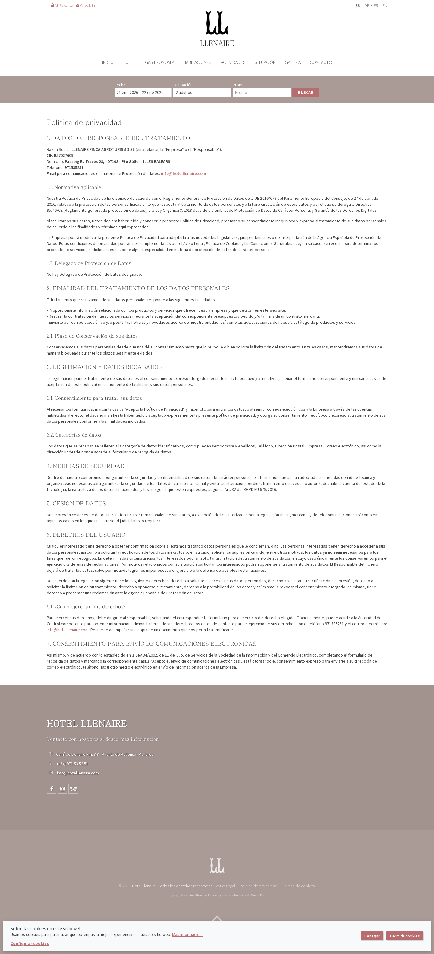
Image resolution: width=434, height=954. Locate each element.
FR (376, 5)
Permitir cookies (405, 936)
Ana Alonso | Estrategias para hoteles (217, 895)
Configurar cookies (30, 943)
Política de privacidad (258, 886)
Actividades (233, 62)
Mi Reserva (62, 5)
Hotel (129, 62)
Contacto (321, 62)
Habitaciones (197, 62)
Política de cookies (298, 886)
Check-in (85, 5)
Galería (293, 62)
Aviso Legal (225, 886)
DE (367, 5)
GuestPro (258, 895)
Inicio (108, 62)
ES (358, 5)
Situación (265, 62)
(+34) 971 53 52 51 (73, 763)
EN (384, 5)
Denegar (372, 936)
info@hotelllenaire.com (183, 173)
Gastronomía (159, 62)
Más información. (187, 934)
